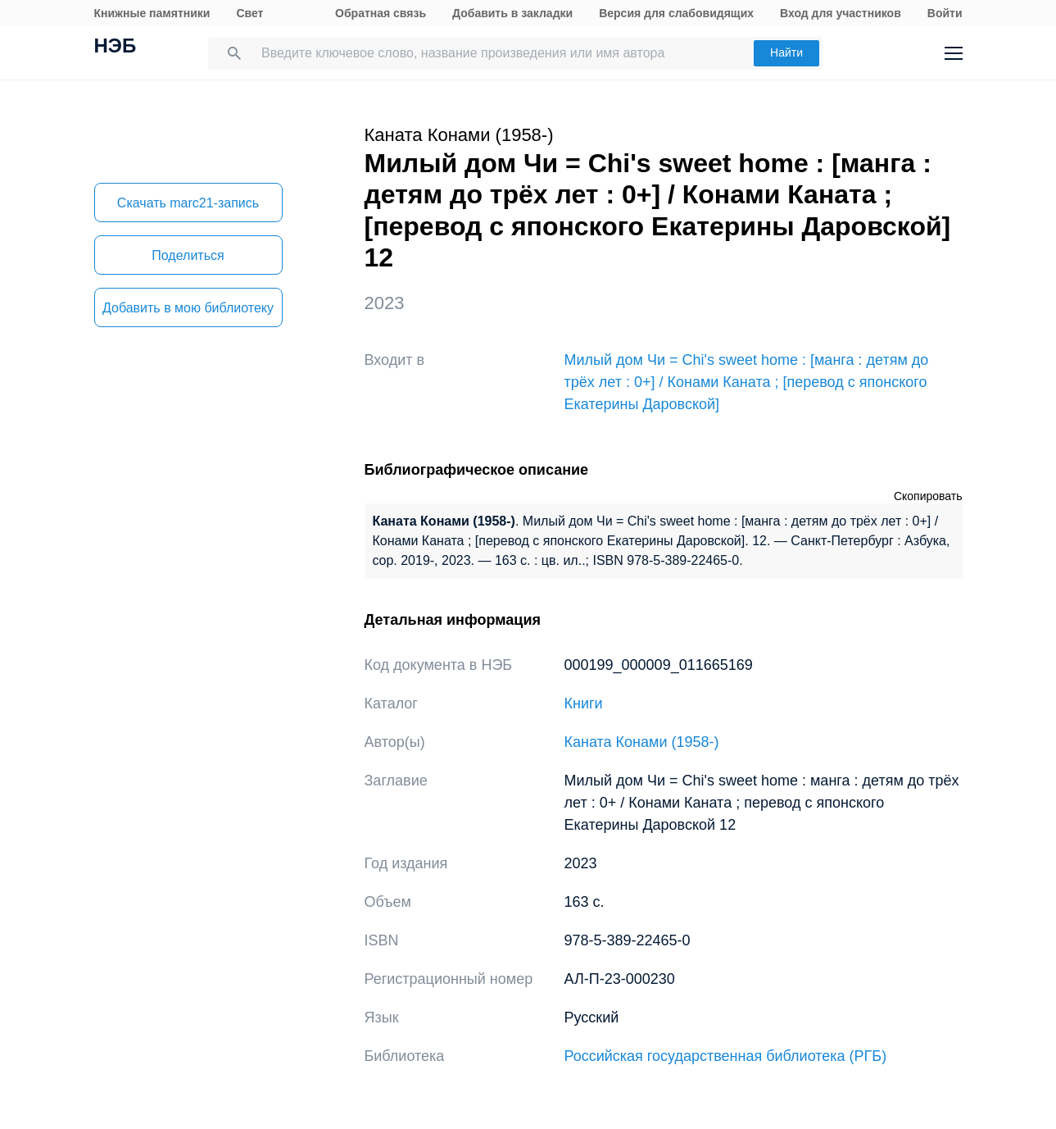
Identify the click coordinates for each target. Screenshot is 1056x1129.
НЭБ (115, 48)
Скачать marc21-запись (188, 203)
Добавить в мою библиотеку (188, 308)
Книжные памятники (152, 13)
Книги (583, 703)
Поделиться (188, 255)
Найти (786, 52)
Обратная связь (380, 13)
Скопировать (928, 496)
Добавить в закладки (512, 13)
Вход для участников (840, 13)
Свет (249, 13)
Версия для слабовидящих (676, 13)
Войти (945, 13)
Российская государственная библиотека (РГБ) (725, 1056)
